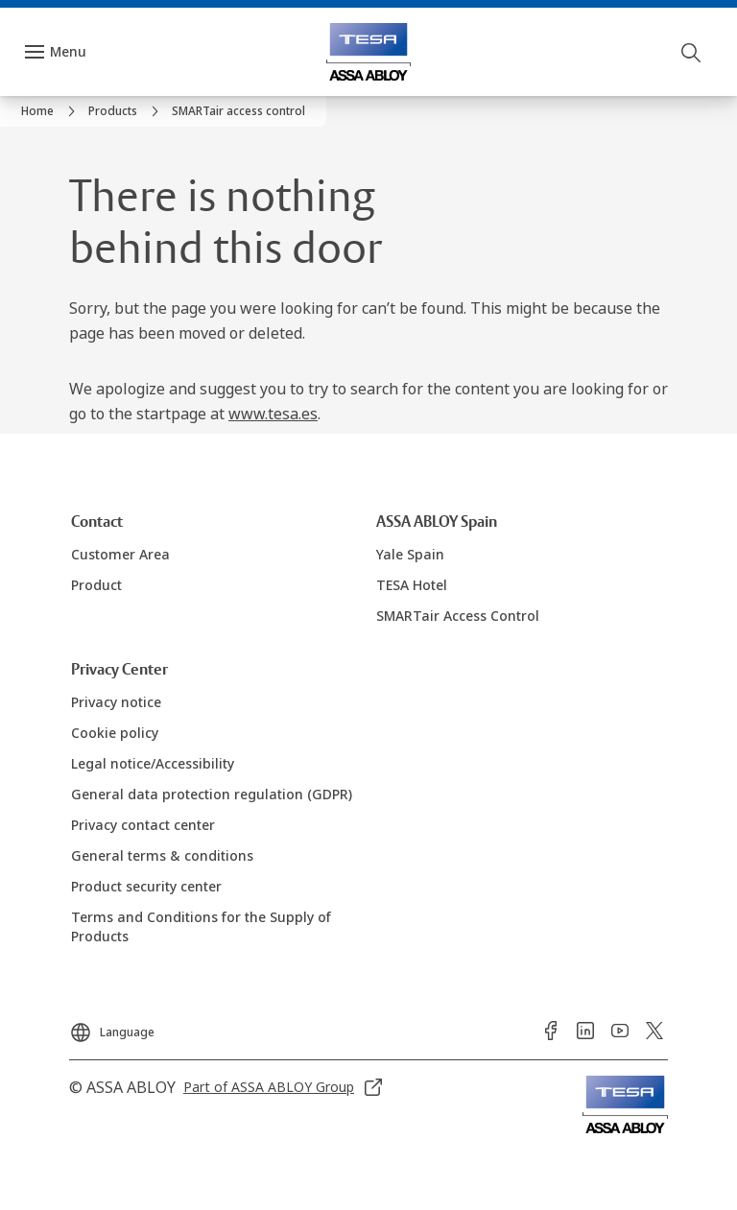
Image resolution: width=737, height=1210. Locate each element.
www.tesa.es (273, 413)
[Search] (692, 52)
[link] (51, 111)
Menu (68, 51)
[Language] (112, 1026)
